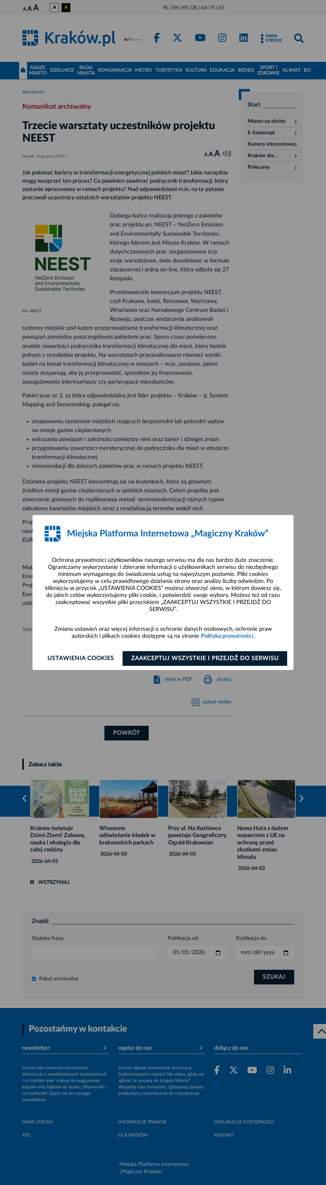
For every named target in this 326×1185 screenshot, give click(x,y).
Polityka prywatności (227, 636)
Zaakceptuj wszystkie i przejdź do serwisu (205, 658)
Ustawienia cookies (80, 658)
